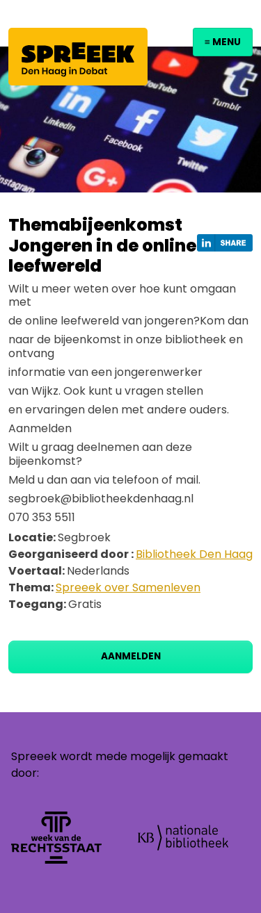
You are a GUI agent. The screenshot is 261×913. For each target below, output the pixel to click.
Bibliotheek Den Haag (194, 554)
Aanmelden (131, 656)
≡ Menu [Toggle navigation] (223, 42)
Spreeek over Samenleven (128, 587)
